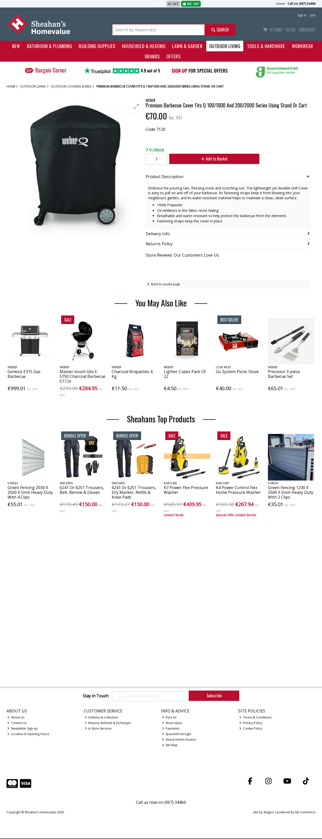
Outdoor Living (224, 46)
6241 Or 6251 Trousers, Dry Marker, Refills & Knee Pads (134, 492)
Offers (173, 56)
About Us (15, 718)
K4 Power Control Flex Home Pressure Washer (238, 490)
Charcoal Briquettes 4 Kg (132, 374)
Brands (152, 56)
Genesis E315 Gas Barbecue (24, 374)
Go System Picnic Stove (237, 371)
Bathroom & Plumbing (49, 46)
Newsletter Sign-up (22, 729)
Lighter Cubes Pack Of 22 (185, 374)
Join (312, 15)
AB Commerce (305, 813)
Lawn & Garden (187, 46)
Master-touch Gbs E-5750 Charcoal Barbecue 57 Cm (82, 376)
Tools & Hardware (266, 46)
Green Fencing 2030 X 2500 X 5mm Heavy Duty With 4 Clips (30, 492)
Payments (171, 729)
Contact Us (17, 724)
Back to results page (165, 284)
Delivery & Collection (101, 718)
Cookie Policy (250, 729)
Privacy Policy (250, 724)
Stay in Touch (95, 696)
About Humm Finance (179, 740)
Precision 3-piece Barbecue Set (284, 374)
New (16, 46)
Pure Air (169, 718)
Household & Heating (144, 46)
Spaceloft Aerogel (176, 735)
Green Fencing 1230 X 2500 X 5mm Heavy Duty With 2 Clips (290, 492)
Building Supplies (97, 46)
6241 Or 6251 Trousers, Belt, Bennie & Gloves (82, 490)
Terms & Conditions (255, 718)
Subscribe (214, 696)
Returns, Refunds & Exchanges (108, 724)
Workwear (302, 46)
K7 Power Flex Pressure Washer (186, 490)
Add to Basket (211, 159)
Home (280, 4)
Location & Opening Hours (28, 735)
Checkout (307, 30)
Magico (269, 813)
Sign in (302, 15)
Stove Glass (172, 724)
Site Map (170, 745)
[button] (136, 106)
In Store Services (98, 729)
